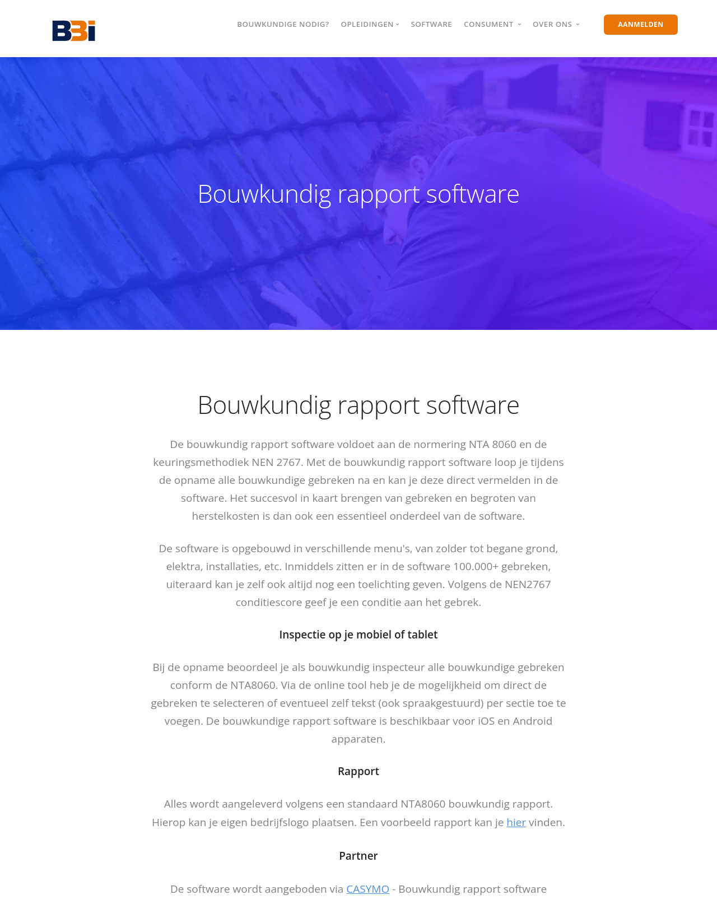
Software (431, 24)
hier (516, 822)
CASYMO (367, 889)
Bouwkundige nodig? (283, 24)
